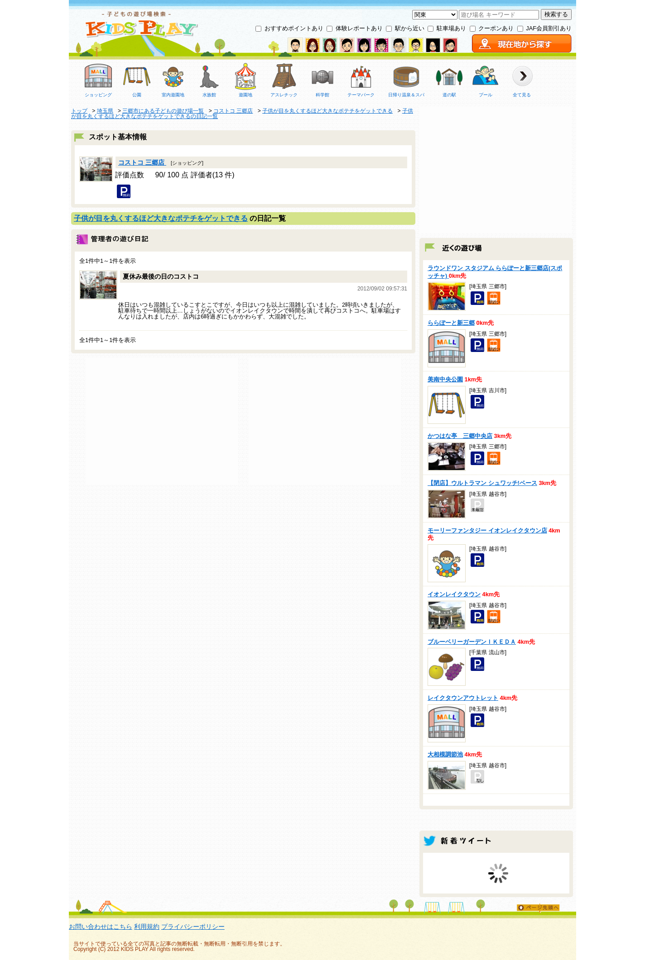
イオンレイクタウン (454, 594)
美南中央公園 (445, 379)
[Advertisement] (162, 421)
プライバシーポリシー (193, 926)
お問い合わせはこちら (100, 926)
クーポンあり (496, 28)
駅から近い (409, 28)
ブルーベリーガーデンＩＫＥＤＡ (472, 641)
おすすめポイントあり (294, 28)
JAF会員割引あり (549, 28)
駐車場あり (451, 28)
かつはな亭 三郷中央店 (460, 435)
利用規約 (146, 926)
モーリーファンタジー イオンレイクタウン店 (487, 530)
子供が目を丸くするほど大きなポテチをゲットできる (161, 218)
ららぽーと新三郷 (451, 322)
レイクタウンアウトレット (463, 697)
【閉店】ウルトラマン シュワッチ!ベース (482, 483)
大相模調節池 (445, 754)
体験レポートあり (359, 28)
